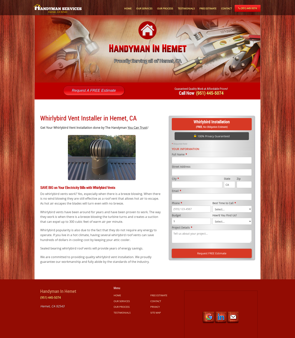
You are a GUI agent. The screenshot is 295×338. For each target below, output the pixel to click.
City (175, 178)
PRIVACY (155, 306)
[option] (147, 49)
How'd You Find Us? (224, 215)
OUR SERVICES (144, 8)
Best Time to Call (224, 203)
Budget (176, 215)
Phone (177, 203)
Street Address (181, 166)
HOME (128, 8)
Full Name (179, 154)
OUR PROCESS (165, 8)
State (227, 178)
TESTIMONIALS (186, 8)
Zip (239, 178)
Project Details (182, 227)
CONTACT (226, 8)
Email (176, 191)
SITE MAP (155, 312)
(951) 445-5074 (247, 8)
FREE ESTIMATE (207, 8)
